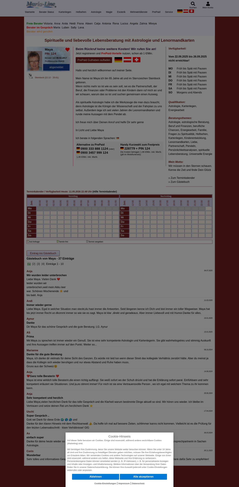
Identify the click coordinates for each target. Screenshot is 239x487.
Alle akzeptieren (143, 476)
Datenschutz (138, 483)
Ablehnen (96, 476)
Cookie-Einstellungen (157, 467)
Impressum (124, 483)
